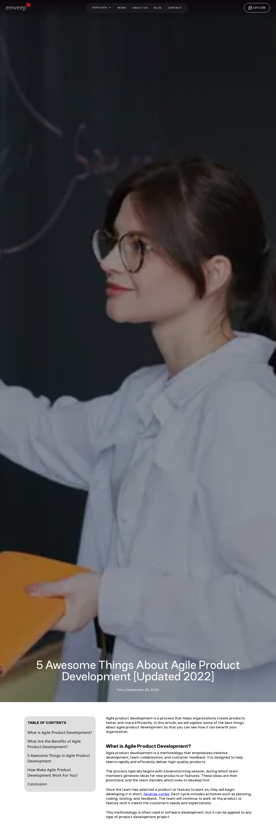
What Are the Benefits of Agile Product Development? (54, 744)
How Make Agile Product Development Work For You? (53, 772)
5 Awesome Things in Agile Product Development (59, 758)
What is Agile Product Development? (60, 732)
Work (121, 8)
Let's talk (257, 7)
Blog (158, 8)
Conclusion (37, 784)
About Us (140, 8)
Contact (175, 8)
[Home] (18, 9)
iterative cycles (156, 794)
